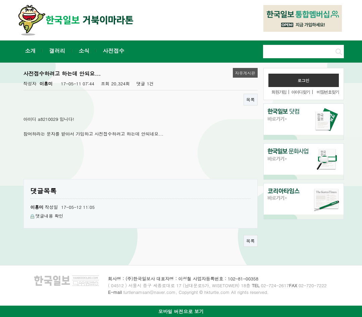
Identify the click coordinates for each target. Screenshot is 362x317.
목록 (250, 99)
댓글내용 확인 (49, 216)
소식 (84, 51)
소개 (30, 51)
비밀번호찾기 (328, 92)
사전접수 (113, 51)
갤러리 (57, 51)
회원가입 (278, 92)
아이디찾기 (300, 92)
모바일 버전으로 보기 (181, 311)
